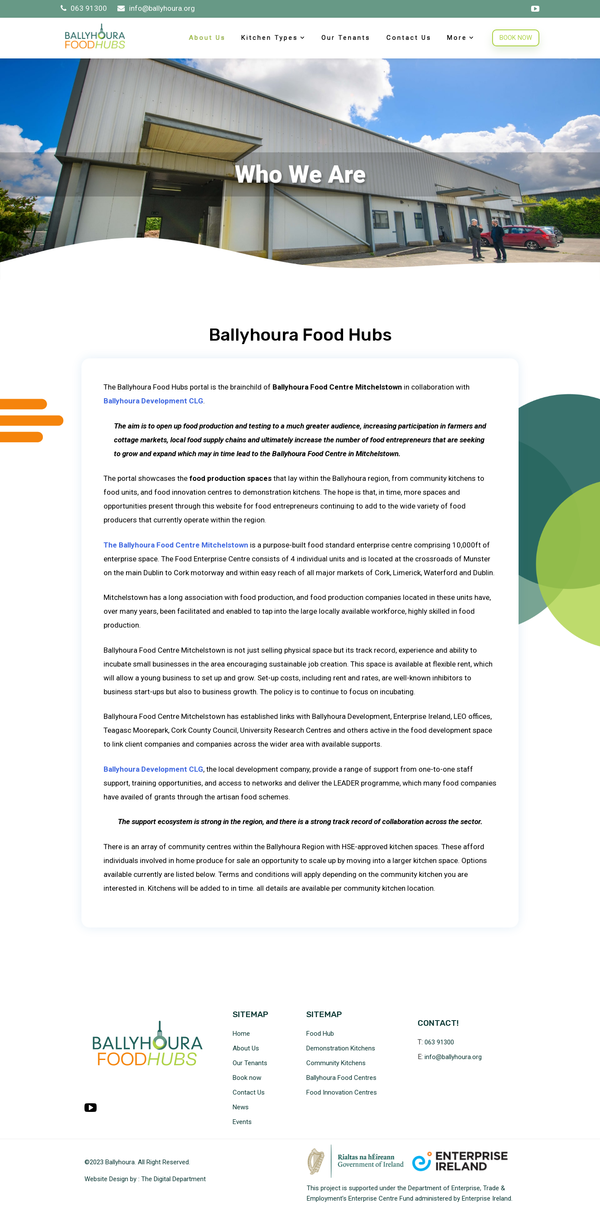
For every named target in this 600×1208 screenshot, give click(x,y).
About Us (207, 38)
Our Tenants (345, 38)
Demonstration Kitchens (340, 1048)
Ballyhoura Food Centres (341, 1078)
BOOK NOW (515, 38)
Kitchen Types (269, 38)
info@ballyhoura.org (156, 8)
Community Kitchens (336, 1063)
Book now (247, 1078)
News (241, 1107)
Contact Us (408, 38)
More (457, 38)
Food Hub (320, 1033)
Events (242, 1122)
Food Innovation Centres (341, 1092)
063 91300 (85, 8)
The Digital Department (173, 1179)
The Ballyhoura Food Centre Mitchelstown (176, 545)
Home (241, 1033)
